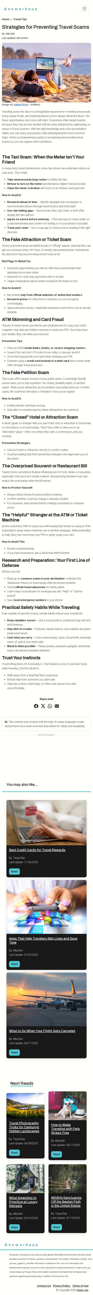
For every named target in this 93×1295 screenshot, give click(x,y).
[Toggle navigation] (84, 8)
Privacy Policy (61, 1285)
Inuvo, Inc (82, 1290)
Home (5, 19)
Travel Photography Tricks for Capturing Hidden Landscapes (24, 1127)
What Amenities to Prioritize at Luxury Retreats (23, 1202)
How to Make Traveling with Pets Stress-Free (65, 1129)
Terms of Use (80, 1285)
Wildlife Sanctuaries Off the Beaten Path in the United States (66, 1201)
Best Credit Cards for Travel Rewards (37, 850)
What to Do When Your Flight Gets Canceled (42, 1031)
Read (14, 871)
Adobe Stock (20, 104)
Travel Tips (20, 19)
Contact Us (44, 1285)
